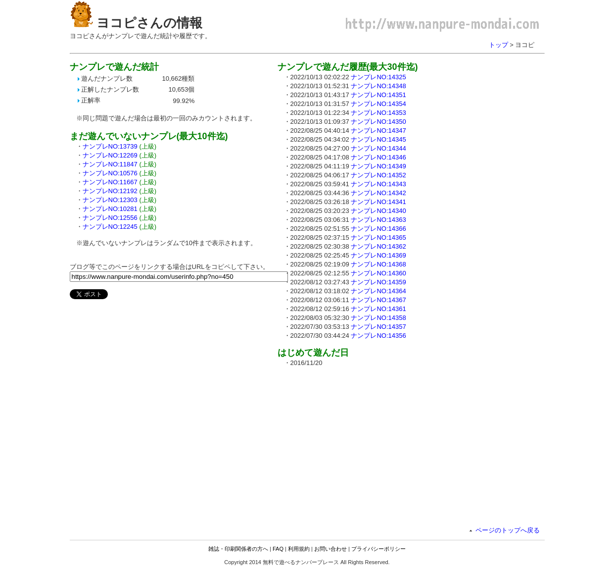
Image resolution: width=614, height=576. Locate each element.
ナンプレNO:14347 (378, 130)
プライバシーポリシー (378, 549)
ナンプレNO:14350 (378, 121)
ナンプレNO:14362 (378, 246)
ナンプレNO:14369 (378, 255)
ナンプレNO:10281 (110, 208)
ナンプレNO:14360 (378, 273)
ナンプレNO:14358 (378, 317)
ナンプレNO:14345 (378, 139)
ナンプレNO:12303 (110, 200)
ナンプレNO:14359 (378, 282)
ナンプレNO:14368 (378, 264)
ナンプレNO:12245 (110, 226)
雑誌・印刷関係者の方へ (238, 549)
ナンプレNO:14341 (378, 202)
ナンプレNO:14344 (378, 148)
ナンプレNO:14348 (378, 86)
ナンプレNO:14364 (378, 291)
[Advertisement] (361, 444)
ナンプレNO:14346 (378, 157)
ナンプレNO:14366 (378, 228)
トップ (498, 45)
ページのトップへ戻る (507, 530)
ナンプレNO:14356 (378, 335)
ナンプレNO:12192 (110, 191)
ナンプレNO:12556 (110, 217)
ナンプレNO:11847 (110, 164)
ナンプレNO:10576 (110, 173)
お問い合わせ (330, 549)
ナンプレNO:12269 (110, 155)
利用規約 (299, 549)
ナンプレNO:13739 (110, 146)
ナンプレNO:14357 (378, 326)
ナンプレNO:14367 (378, 300)
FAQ (278, 549)
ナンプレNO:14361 (378, 309)
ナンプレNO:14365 (378, 237)
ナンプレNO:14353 (378, 112)
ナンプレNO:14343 (378, 184)
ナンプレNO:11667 (110, 182)
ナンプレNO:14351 (378, 95)
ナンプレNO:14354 (378, 103)
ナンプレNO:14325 (378, 77)
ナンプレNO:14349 (378, 166)
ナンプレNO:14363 (378, 219)
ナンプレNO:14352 (378, 175)
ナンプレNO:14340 (378, 210)
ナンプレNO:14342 (378, 193)
